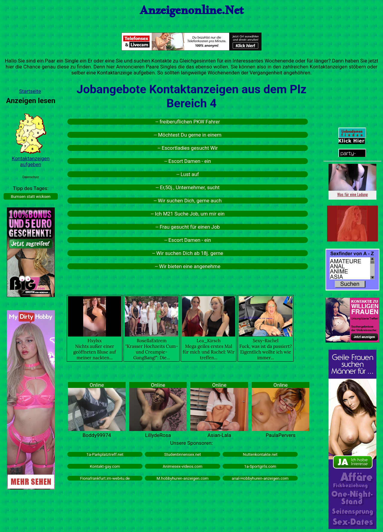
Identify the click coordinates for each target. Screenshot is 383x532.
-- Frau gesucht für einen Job (188, 227)
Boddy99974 (97, 435)
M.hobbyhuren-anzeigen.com (182, 478)
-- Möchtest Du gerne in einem (187, 135)
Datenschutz (30, 177)
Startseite (30, 91)
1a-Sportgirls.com (260, 466)
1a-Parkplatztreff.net (104, 454)
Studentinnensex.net (182, 454)
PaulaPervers (281, 435)
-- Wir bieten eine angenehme (187, 266)
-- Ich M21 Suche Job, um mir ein (187, 214)
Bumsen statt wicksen (30, 196)
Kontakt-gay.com (105, 466)
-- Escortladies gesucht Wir (188, 148)
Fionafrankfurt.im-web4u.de (105, 478)
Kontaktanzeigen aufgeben (31, 161)
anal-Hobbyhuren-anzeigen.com (260, 478)
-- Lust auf (188, 174)
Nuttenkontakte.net (260, 454)
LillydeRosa (158, 435)
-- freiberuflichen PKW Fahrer (188, 122)
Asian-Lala (219, 435)
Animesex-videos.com (183, 466)
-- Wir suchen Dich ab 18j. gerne (187, 253)
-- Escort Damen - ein (187, 161)
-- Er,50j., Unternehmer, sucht (188, 187)
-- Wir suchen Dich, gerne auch (188, 201)
